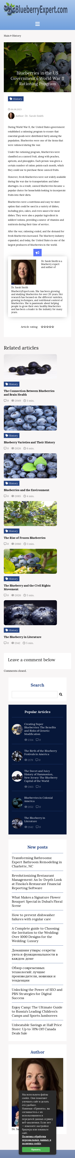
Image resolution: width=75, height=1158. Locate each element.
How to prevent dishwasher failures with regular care (33, 917)
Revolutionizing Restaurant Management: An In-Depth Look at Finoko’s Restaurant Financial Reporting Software (37, 881)
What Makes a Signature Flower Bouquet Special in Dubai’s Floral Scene (37, 901)
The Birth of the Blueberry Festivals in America (40, 752)
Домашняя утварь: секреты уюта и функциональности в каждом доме (35, 954)
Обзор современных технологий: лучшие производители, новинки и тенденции (34, 974)
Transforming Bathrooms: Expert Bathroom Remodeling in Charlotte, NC (37, 862)
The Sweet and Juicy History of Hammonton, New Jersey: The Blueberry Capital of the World (40, 776)
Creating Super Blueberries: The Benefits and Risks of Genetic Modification (40, 729)
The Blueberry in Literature (34, 819)
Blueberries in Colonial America (38, 799)
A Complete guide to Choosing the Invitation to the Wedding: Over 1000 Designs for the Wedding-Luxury (35, 934)
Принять (35, 1149)
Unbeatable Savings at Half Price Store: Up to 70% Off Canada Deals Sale (37, 1029)
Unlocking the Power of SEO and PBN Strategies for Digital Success (37, 993)
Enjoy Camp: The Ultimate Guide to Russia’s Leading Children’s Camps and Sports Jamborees (37, 1011)
